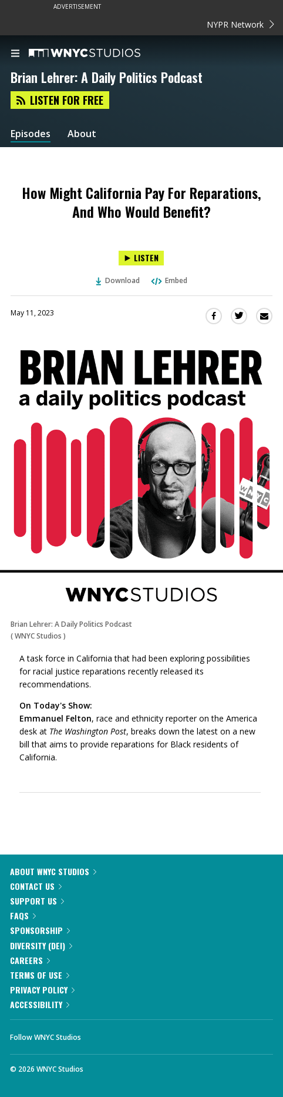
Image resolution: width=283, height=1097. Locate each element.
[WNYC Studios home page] (99, 53)
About (82, 134)
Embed (168, 280)
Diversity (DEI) (41, 945)
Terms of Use (39, 975)
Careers (30, 960)
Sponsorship (40, 930)
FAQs (23, 915)
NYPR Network (240, 24)
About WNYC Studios (53, 871)
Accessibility (39, 1004)
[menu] (15, 54)
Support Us (37, 901)
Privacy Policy (42, 989)
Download (118, 280)
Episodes (30, 134)
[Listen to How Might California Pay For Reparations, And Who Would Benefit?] (141, 258)
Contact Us (36, 886)
